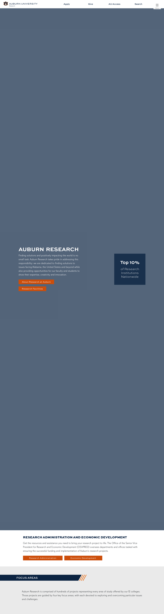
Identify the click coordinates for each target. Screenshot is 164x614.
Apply (67, 3)
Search (138, 3)
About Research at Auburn (36, 281)
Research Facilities (32, 288)
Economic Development (83, 557)
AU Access (114, 3)
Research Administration (42, 557)
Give (90, 3)
